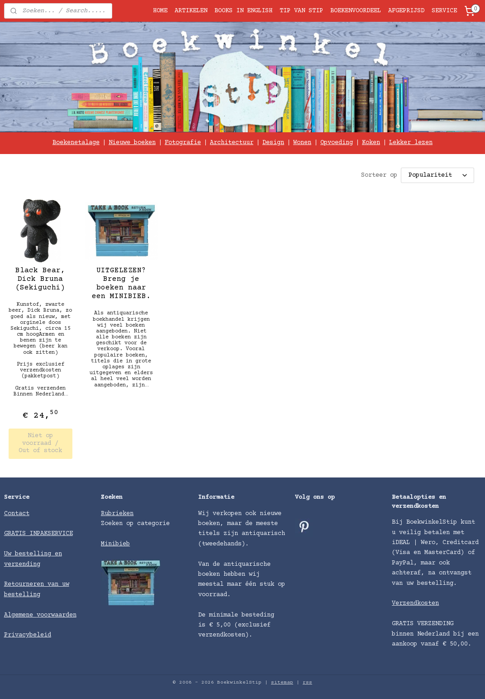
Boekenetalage (76, 142)
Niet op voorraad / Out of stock (40, 443)
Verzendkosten (415, 603)
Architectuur (231, 142)
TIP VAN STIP (301, 10)
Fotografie (183, 142)
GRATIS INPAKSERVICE (38, 533)
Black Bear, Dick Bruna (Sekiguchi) (40, 278)
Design (273, 142)
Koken (371, 142)
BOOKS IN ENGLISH (243, 10)
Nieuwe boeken (132, 142)
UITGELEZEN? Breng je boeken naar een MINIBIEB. (121, 283)
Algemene (20, 615)
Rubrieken (117, 513)
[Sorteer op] (437, 175)
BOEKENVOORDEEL (355, 10)
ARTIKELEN (191, 10)
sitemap (282, 682)
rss (307, 682)
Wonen (302, 142)
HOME (160, 10)
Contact (16, 513)
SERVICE (444, 10)
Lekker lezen (411, 142)
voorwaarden (56, 615)
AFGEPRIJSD (406, 10)
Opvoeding (336, 142)
